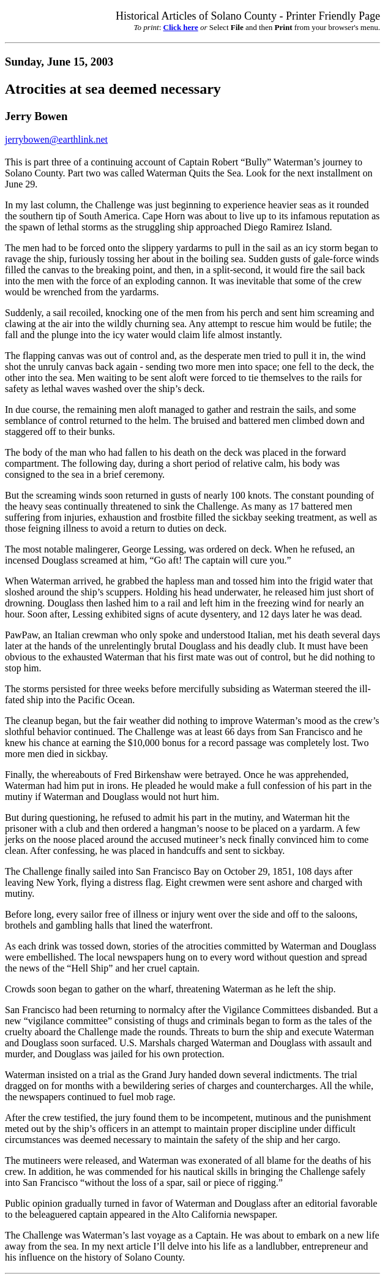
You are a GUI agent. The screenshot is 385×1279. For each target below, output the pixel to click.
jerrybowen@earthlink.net (56, 139)
